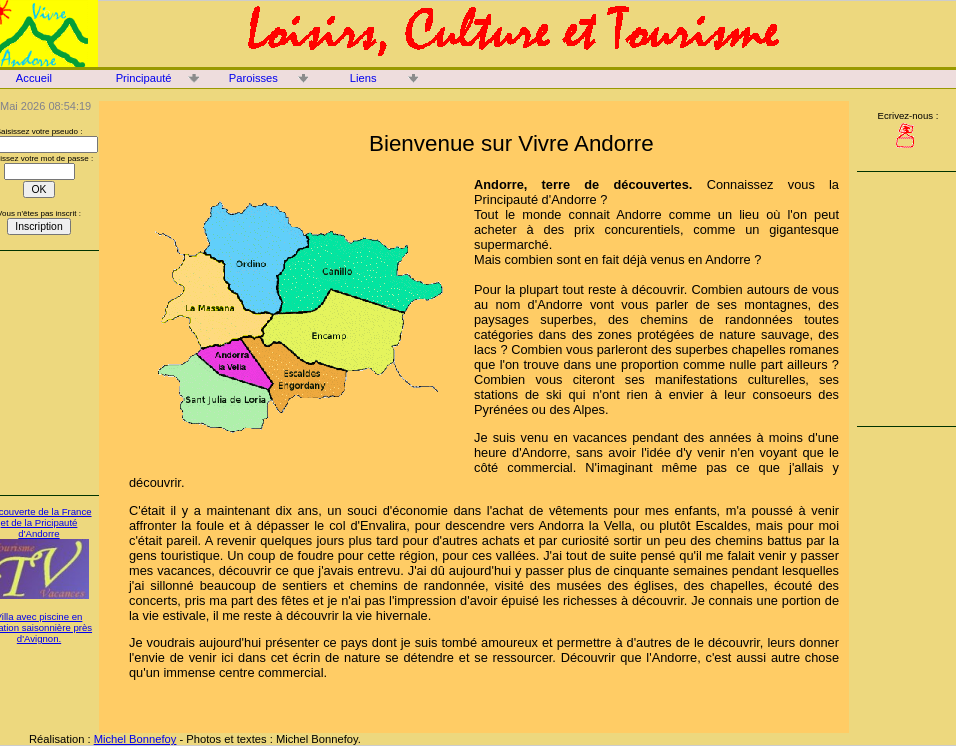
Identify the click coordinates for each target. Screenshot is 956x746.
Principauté (144, 78)
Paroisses (253, 78)
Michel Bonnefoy (135, 739)
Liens (363, 78)
